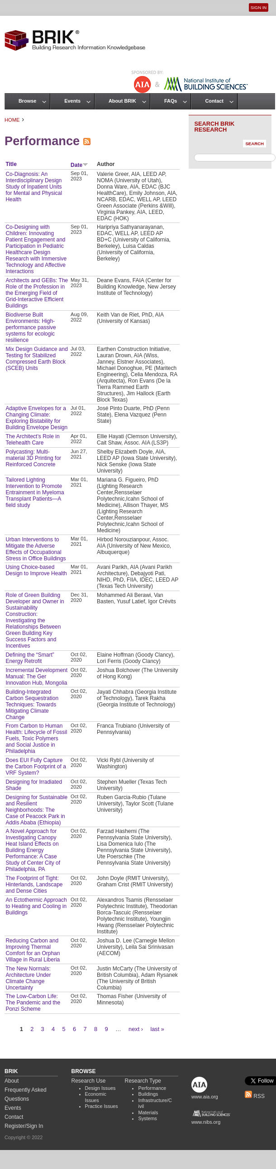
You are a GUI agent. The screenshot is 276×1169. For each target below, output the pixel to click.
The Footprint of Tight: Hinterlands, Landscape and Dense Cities (33, 884)
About (12, 1081)
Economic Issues (95, 1097)
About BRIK (122, 101)
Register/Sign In (24, 1126)
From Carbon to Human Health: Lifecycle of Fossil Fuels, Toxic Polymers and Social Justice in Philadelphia (36, 738)
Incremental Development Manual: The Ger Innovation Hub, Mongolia (36, 676)
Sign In (258, 7)
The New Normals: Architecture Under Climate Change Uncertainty (28, 978)
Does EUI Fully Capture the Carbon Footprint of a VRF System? (35, 766)
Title (10, 164)
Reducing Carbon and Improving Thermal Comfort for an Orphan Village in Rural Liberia (32, 950)
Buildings (148, 1094)
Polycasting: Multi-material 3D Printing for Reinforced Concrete (33, 458)
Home (12, 120)
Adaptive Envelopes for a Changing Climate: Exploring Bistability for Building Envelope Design (36, 418)
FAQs (170, 101)
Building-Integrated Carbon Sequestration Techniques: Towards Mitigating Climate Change (31, 704)
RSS (255, 1096)
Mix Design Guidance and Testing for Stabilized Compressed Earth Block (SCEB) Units (36, 358)
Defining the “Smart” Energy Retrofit (29, 658)
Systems (147, 1118)
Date (79, 165)
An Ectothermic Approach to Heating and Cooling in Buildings (36, 906)
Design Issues (100, 1088)
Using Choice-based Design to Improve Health (36, 570)
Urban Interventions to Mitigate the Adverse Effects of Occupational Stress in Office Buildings (35, 549)
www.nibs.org (205, 1122)
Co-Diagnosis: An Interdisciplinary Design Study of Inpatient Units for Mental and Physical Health (33, 187)
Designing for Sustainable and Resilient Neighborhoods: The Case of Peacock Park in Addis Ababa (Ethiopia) (36, 810)
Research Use (88, 1081)
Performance (152, 1088)
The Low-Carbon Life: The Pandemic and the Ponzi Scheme (32, 1002)
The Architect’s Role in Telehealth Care (32, 439)
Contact (214, 101)
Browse (27, 101)
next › (135, 1029)
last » (157, 1029)
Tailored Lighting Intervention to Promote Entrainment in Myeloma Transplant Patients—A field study (34, 492)
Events (72, 101)
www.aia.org (204, 1096)
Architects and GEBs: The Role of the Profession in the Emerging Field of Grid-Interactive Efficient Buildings (36, 293)
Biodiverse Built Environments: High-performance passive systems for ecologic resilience (30, 327)
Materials (148, 1112)
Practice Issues (101, 1106)
